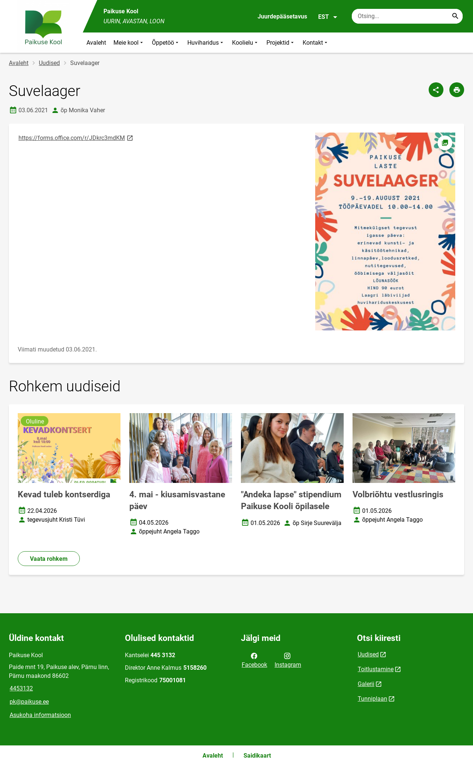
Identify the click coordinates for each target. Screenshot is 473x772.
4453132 (21, 688)
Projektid (280, 42)
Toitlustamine (376, 669)
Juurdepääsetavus (282, 16)
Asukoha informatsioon (40, 714)
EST (328, 17)
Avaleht (96, 42)
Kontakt (316, 42)
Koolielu (245, 42)
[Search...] (455, 16)
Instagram (288, 660)
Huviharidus (206, 42)
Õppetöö (166, 42)
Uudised (49, 62)
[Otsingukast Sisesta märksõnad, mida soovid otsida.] (407, 16)
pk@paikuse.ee (29, 701)
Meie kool (128, 42)
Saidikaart (257, 755)
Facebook (254, 660)
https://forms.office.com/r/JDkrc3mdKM (76, 137)
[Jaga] (436, 89)
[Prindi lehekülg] (456, 89)
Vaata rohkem (49, 558)
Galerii (366, 683)
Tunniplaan (372, 698)
